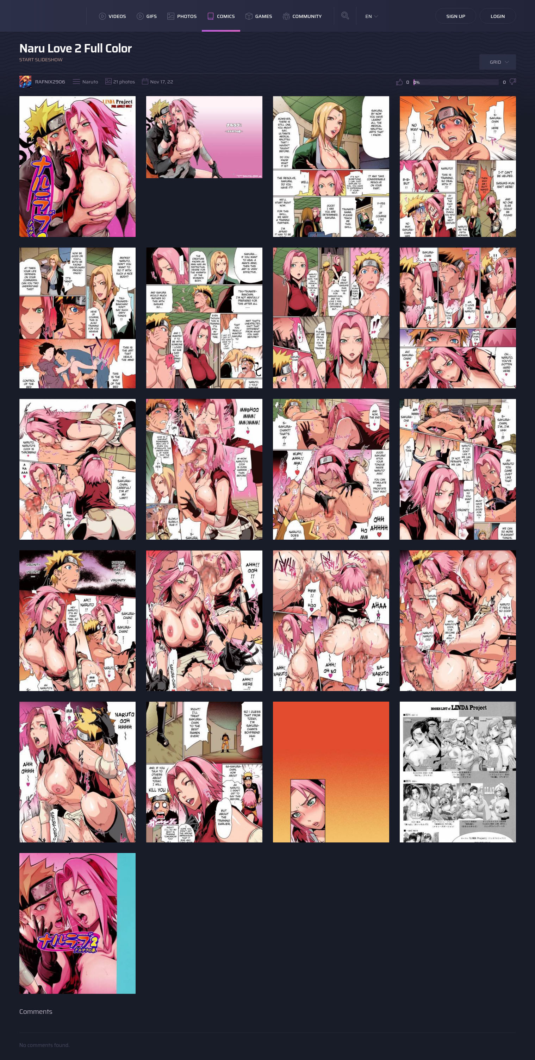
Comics (221, 16)
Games (258, 16)
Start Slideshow (41, 59)
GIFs (147, 16)
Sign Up (455, 16)
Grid (495, 62)
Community (302, 16)
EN (368, 16)
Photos (182, 16)
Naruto (90, 82)
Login (498, 16)
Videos (112, 16)
